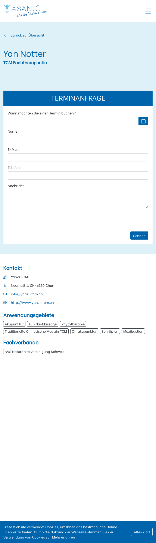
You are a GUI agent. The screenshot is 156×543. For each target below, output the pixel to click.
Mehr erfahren (63, 536)
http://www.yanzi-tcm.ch (32, 302)
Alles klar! (142, 531)
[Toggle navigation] (148, 11)
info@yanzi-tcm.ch (27, 293)
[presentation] (40, 219)
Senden (139, 235)
